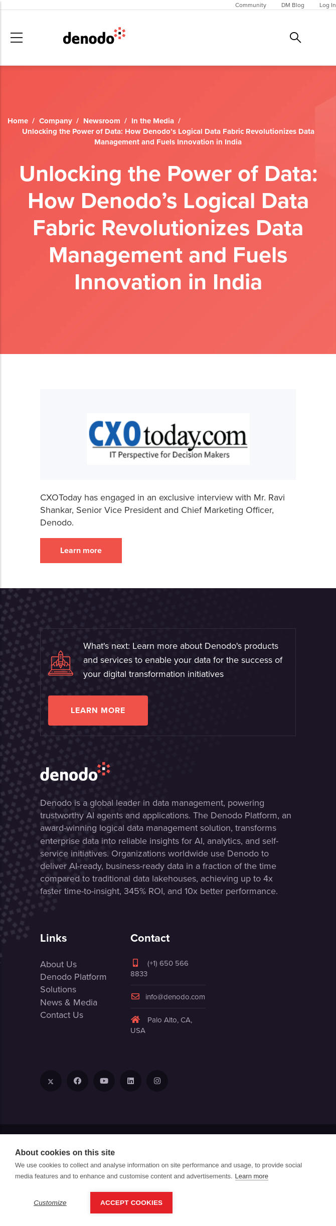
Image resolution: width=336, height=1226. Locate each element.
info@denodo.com (167, 996)
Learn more (81, 550)
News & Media (68, 1002)
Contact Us (61, 1014)
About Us (58, 964)
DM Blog (292, 5)
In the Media (152, 120)
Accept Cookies (131, 1202)
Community (250, 5)
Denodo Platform (73, 976)
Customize (50, 1202)
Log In (327, 5)
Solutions (58, 989)
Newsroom (101, 120)
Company (55, 120)
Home (18, 120)
